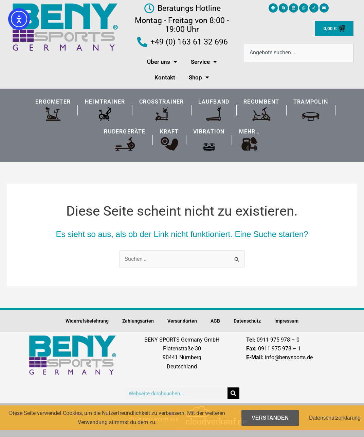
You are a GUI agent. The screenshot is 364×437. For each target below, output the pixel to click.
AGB (215, 321)
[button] (273, 8)
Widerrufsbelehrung (87, 321)
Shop (199, 77)
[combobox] (298, 52)
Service (204, 61)
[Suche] (233, 393)
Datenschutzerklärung (334, 417)
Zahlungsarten (138, 321)
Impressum (286, 321)
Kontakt (164, 77)
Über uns (162, 61)
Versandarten (182, 321)
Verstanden (268, 418)
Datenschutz (247, 321)
